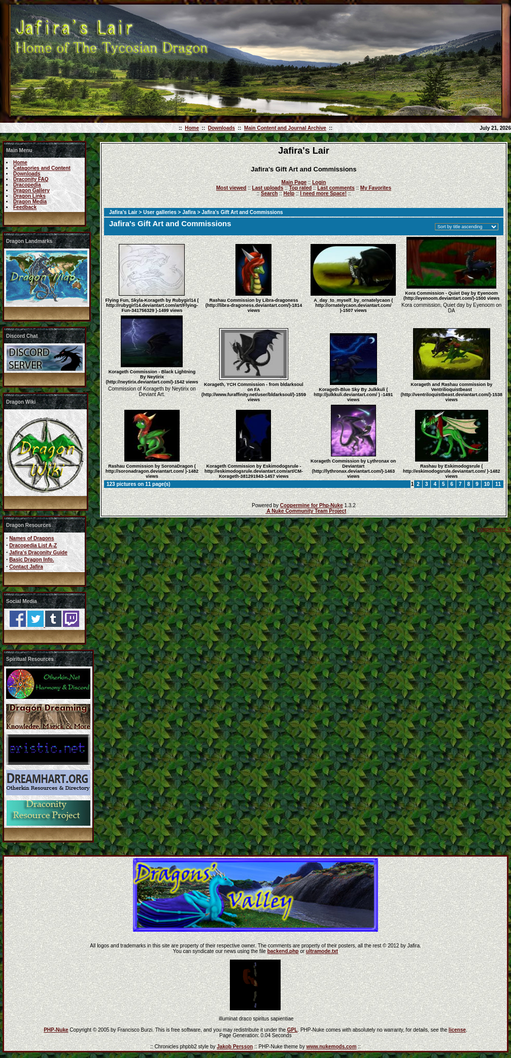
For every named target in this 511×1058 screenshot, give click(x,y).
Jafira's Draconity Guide (38, 552)
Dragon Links (29, 196)
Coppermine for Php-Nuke (311, 505)
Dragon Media (30, 201)
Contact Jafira (26, 567)
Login (319, 182)
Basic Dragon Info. (31, 559)
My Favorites (375, 188)
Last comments (335, 188)
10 (487, 484)
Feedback (25, 207)
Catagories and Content (42, 168)
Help (288, 193)
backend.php (283, 951)
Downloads (221, 128)
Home (192, 128)
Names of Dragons (31, 538)
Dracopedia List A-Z (33, 545)
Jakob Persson (235, 1046)
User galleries (160, 212)
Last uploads (268, 188)
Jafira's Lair (123, 212)
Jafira (189, 212)
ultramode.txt (322, 951)
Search (269, 193)
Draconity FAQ (30, 179)
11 (498, 484)
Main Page (294, 182)
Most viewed (231, 188)
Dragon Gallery (31, 190)
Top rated (300, 188)
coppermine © (494, 529)
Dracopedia (27, 185)
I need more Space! (323, 193)
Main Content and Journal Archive (285, 128)
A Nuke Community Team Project (305, 511)
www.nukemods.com (331, 1046)
